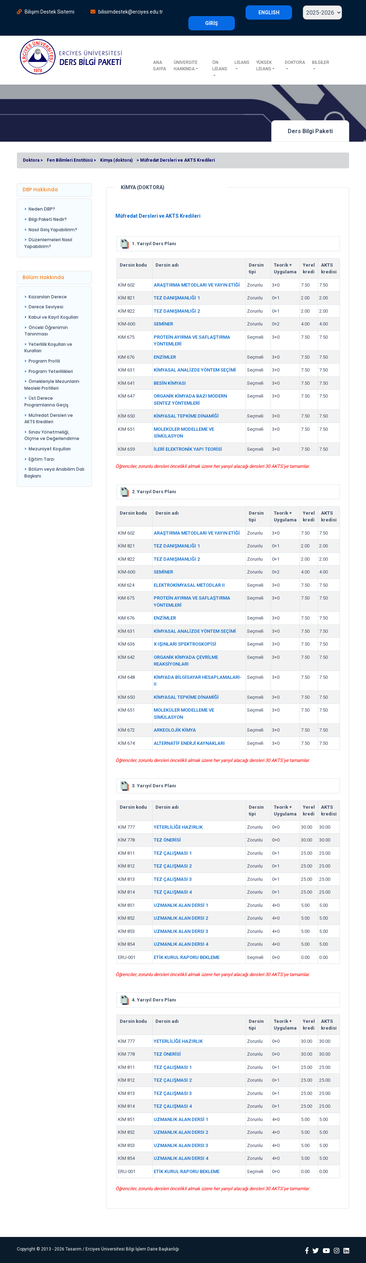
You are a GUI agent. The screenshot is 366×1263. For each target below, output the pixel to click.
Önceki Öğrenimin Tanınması (46, 330)
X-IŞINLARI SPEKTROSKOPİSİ (185, 644)
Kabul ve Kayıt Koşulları (53, 317)
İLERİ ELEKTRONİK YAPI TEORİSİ (188, 449)
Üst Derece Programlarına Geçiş (46, 401)
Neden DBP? (42, 209)
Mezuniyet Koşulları (50, 449)
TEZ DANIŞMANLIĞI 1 (177, 297)
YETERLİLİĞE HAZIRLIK (178, 827)
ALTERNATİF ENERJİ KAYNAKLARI (189, 743)
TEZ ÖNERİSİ (167, 840)
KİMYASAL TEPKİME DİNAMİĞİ (186, 416)
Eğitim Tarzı (41, 459)
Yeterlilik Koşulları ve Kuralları (48, 347)
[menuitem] (54, 209)
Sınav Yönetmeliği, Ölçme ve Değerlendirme (51, 435)
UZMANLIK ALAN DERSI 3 (181, 931)
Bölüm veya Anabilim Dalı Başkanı (54, 472)
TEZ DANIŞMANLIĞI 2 (177, 311)
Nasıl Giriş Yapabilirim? (53, 230)
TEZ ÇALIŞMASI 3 (173, 879)
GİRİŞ (211, 23)
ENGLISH (269, 12)
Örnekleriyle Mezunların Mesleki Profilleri (51, 384)
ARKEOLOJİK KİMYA (175, 730)
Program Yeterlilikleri (51, 371)
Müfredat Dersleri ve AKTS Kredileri (48, 418)
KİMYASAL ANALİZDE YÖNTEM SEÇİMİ (195, 370)
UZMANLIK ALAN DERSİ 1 (181, 905)
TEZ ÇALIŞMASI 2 (173, 866)
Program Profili (44, 361)
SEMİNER (163, 324)
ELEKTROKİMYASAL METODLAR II (189, 585)
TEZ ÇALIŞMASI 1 (173, 853)
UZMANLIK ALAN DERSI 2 (181, 918)
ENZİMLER (165, 357)
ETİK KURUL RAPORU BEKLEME (186, 957)
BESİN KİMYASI (170, 383)
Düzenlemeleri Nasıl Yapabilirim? (48, 243)
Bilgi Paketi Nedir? (48, 219)
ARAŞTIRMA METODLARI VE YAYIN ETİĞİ (197, 285)
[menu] (54, 228)
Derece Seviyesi (46, 307)
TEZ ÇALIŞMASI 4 (173, 892)
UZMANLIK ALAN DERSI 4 (181, 944)
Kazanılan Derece (48, 297)
